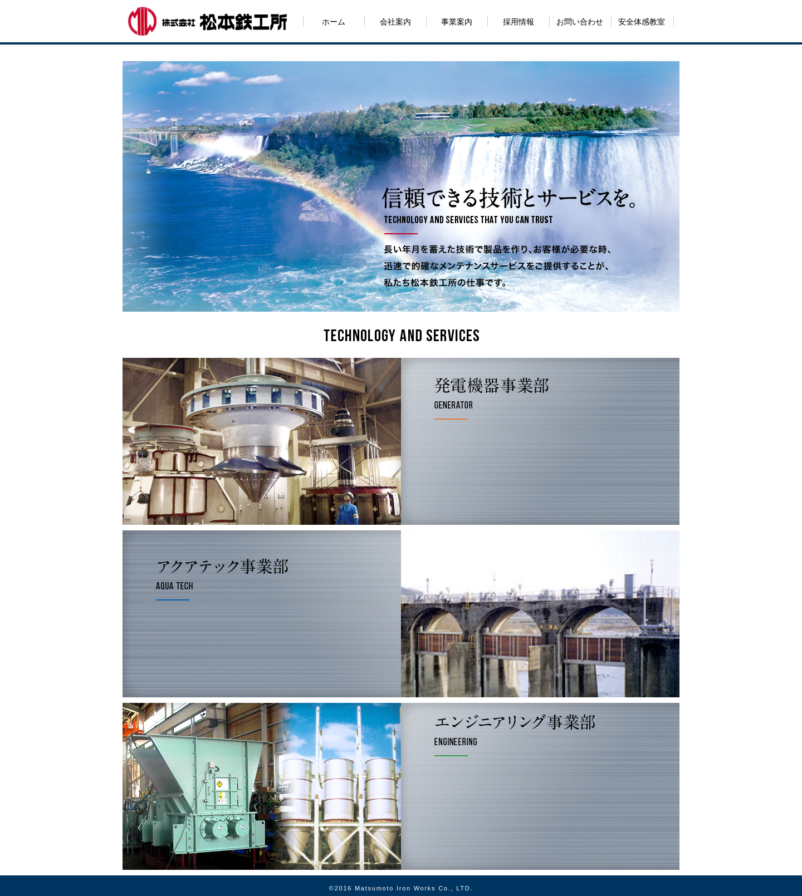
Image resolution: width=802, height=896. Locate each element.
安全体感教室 (641, 21)
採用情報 (518, 21)
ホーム (333, 21)
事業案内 (456, 21)
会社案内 (395, 21)
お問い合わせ (579, 21)
